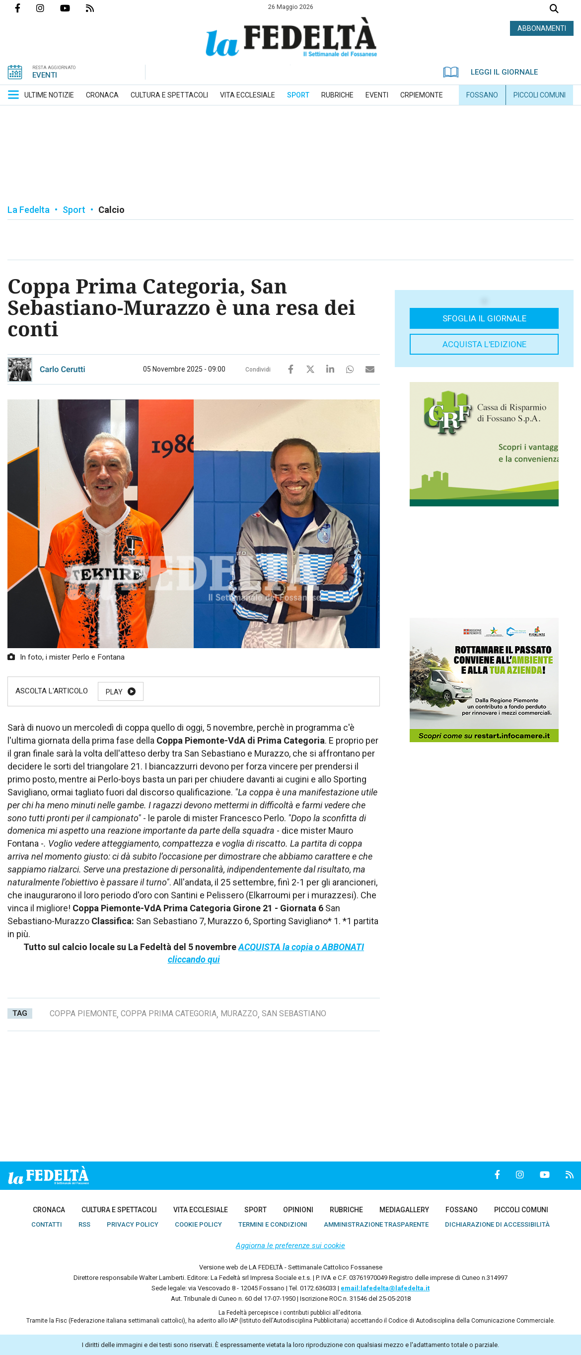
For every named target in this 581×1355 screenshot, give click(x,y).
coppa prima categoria (169, 1013)
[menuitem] (49, 95)
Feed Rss (98, 7)
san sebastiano (294, 1013)
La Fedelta (28, 209)
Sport (74, 209)
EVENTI (44, 75)
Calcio (111, 209)
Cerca (554, 9)
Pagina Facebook (25, 7)
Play (114, 692)
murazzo (239, 1013)
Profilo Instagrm (48, 7)
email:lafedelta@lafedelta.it (385, 1288)
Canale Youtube (73, 7)
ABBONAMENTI (541, 28)
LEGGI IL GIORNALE (490, 72)
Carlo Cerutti (62, 369)
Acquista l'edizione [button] (484, 344)
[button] (13, 94)
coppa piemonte (83, 1013)
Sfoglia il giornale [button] (484, 318)
